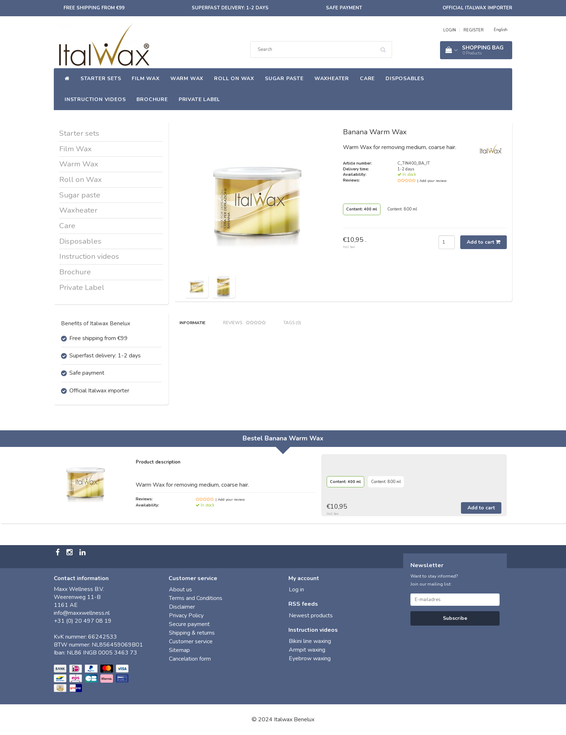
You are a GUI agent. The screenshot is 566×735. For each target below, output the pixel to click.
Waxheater (331, 78)
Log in (296, 589)
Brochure (151, 99)
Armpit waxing (307, 650)
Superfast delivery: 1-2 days (230, 8)
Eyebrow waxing (310, 658)
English (501, 29)
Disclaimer (182, 607)
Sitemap (179, 650)
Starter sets (100, 78)
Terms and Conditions (195, 598)
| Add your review (432, 180)
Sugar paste (284, 78)
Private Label (199, 99)
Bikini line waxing (310, 641)
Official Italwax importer (477, 8)
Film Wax (145, 78)
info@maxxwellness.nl (82, 613)
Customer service (191, 641)
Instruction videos (95, 99)
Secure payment (189, 624)
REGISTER (473, 30)
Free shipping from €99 (94, 8)
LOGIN (449, 30)
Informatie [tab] (192, 323)
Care (367, 78)
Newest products (311, 615)
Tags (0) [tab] (292, 323)
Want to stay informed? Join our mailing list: (434, 580)
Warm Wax (186, 78)
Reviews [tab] (244, 323)
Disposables (405, 78)
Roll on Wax (234, 78)
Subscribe (455, 618)
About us (180, 589)
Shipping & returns (192, 633)
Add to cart (483, 242)
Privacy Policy (186, 615)
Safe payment (344, 8)
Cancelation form (190, 659)
